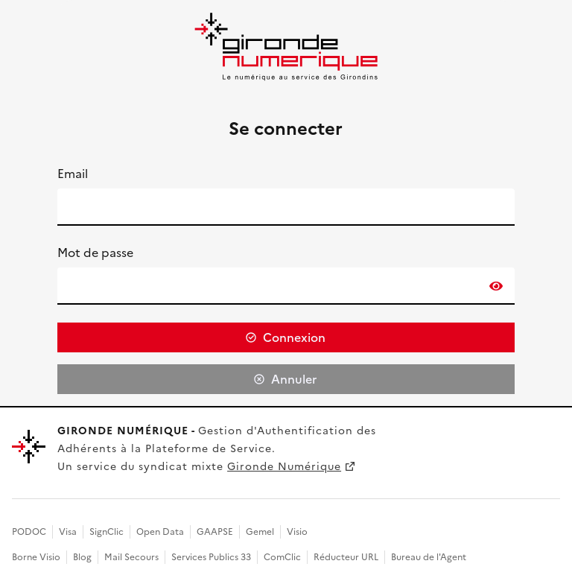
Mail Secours (131, 557)
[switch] (496, 286)
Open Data (160, 532)
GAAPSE (215, 532)
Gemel (260, 532)
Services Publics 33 (211, 557)
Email (72, 174)
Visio (297, 532)
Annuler (294, 379)
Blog (82, 557)
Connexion (294, 337)
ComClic (282, 557)
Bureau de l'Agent (428, 557)
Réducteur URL (346, 557)
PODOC (29, 532)
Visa (68, 532)
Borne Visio (36, 557)
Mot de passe (95, 252)
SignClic (106, 532)
